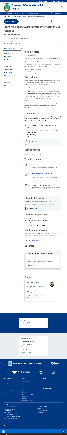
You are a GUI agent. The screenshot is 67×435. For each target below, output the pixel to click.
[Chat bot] (63, 431)
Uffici (5, 385)
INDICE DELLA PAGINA (9, 48)
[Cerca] (62, 7)
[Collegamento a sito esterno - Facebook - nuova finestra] (54, 7)
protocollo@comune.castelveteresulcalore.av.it (13, 416)
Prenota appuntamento (42, 406)
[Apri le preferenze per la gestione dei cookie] (3, 431)
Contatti (6, 404)
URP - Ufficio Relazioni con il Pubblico (11, 418)
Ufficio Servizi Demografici (32, 282)
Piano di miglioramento (47, 395)
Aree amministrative (8, 381)
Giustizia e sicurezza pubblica (28, 394)
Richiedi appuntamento (32, 208)
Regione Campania (43, 1)
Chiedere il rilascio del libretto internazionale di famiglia (34, 16)
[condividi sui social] (53, 21)
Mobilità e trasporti (26, 393)
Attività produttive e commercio (28, 387)
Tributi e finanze (25, 396)
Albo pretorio (45, 391)
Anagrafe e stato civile (16, 16)
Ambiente (24, 398)
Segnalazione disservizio (43, 410)
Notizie (44, 381)
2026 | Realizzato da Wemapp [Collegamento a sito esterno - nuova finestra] (9, 434)
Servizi (9, 16)
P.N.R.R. (39, 414)
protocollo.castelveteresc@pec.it (10, 414)
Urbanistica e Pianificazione (27, 389)
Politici (5, 388)
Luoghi (5, 392)
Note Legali (32, 431)
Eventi (44, 385)
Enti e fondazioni (7, 387)
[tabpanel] (42, 65)
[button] (56, 1)
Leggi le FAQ (40, 408)
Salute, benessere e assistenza (28, 400)
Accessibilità (40, 412)
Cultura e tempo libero (26, 383)
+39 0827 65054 (7, 412)
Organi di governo (7, 383)
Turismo (23, 391)
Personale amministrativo (9, 390)
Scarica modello (31, 265)
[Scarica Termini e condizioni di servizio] (32, 240)
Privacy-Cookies (25, 431)
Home (5, 16)
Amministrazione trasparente (49, 393)
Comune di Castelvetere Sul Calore (27, 7)
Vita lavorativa (25, 385)
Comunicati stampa (47, 383)
